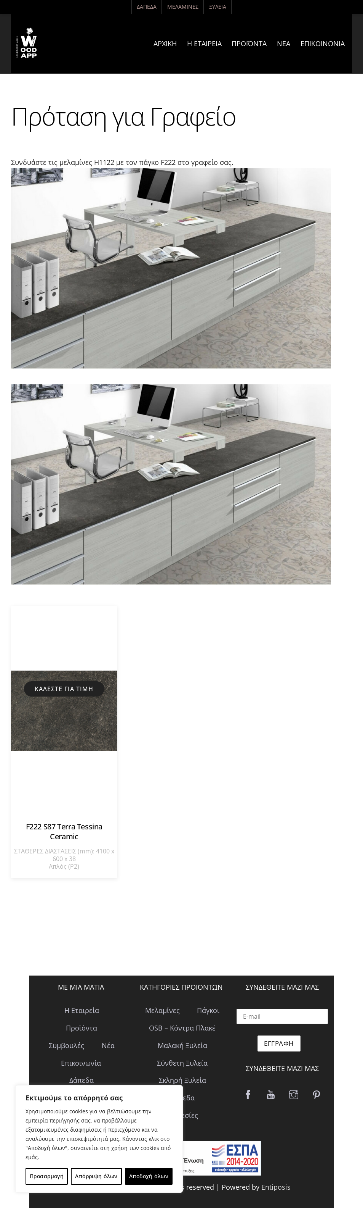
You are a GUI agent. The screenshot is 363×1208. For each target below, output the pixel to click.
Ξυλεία (217, 6)
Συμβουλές (66, 1045)
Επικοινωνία (323, 43)
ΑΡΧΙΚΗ (165, 43)
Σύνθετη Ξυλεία (182, 1063)
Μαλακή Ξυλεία (182, 1045)
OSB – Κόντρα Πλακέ (182, 1027)
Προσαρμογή (47, 1176)
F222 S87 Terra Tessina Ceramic (64, 831)
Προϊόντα (249, 43)
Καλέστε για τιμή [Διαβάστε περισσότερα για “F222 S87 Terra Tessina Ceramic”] (64, 689)
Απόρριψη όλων (96, 1176)
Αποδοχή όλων (148, 1176)
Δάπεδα (147, 6)
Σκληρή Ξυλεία (182, 1080)
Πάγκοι (208, 1010)
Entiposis (276, 1187)
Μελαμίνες (182, 6)
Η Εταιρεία (204, 43)
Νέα (283, 43)
